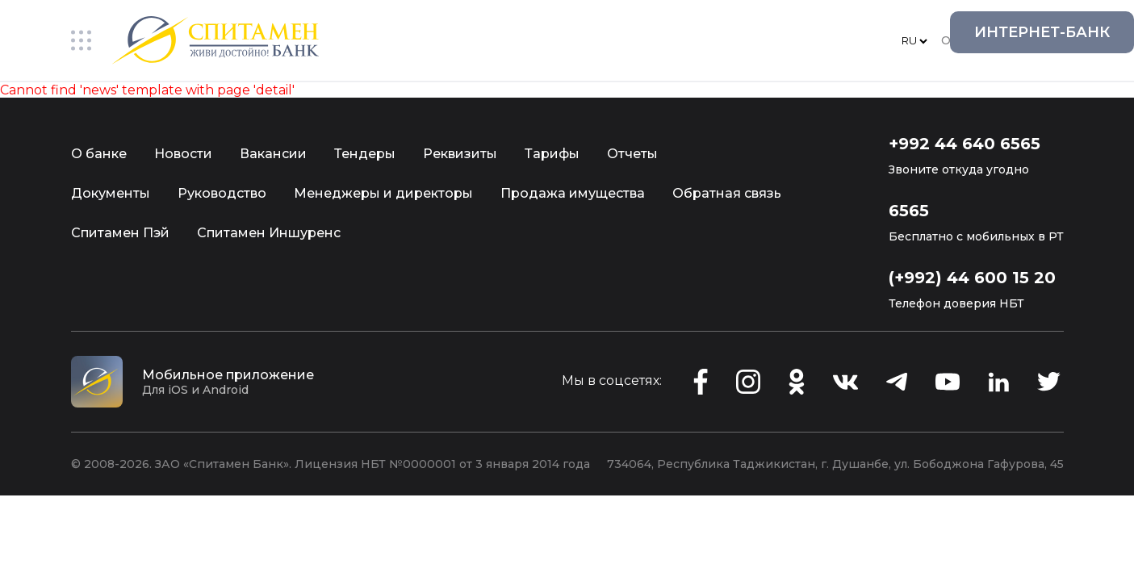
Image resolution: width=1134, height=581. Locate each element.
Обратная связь (726, 193)
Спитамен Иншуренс (269, 232)
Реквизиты (460, 153)
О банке (99, 153)
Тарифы (552, 153)
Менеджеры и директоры (383, 193)
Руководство (222, 193)
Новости (183, 153)
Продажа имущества (572, 193)
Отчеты (632, 153)
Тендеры (364, 153)
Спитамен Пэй (120, 232)
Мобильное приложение (228, 374)
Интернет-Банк (1042, 32)
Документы (110, 193)
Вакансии (273, 153)
